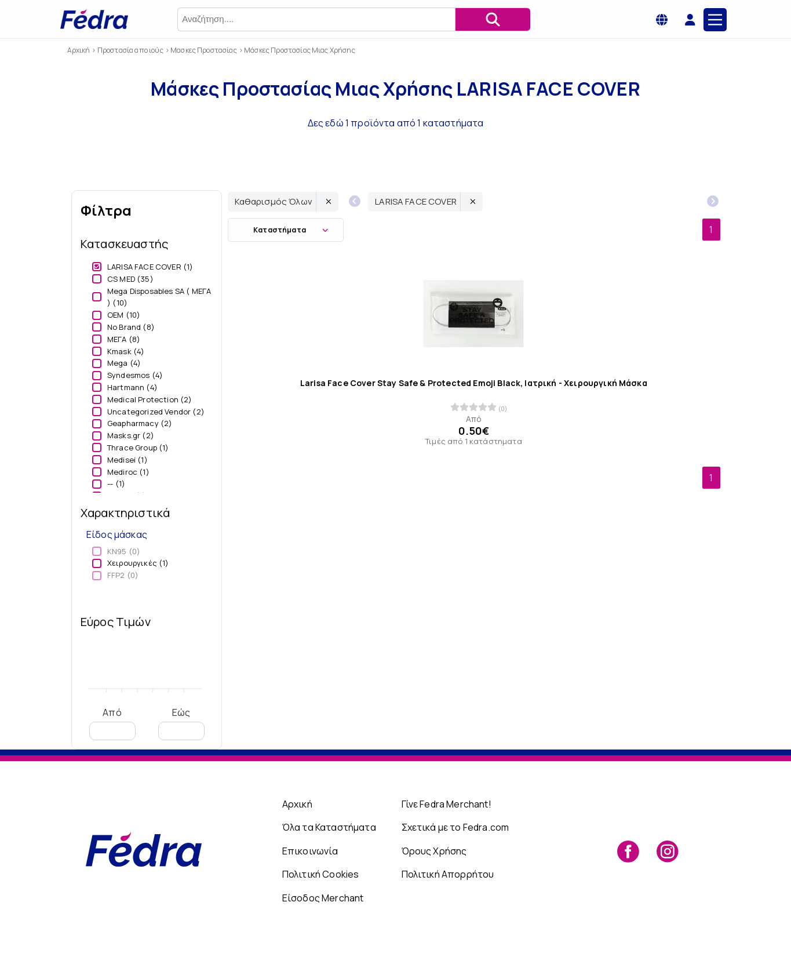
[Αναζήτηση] (492, 19)
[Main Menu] (715, 19)
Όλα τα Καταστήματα (329, 827)
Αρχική (297, 804)
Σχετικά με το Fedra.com (455, 827)
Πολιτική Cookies (320, 874)
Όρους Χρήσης (434, 851)
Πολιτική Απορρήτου (448, 874)
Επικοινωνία (310, 851)
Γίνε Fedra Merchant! (446, 804)
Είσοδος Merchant (323, 898)
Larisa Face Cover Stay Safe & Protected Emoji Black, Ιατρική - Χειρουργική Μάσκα (473, 383)
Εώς (181, 723)
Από (112, 723)
